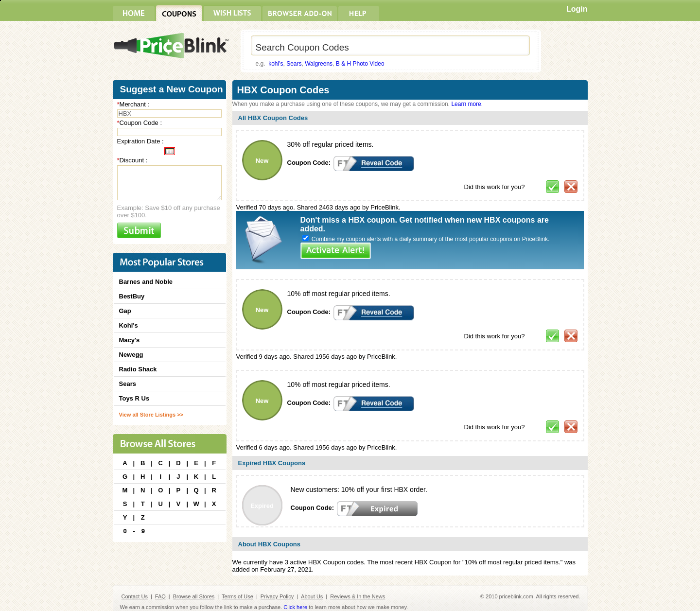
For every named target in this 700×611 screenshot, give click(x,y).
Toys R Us (134, 398)
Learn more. (467, 104)
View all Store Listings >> (151, 415)
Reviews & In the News (357, 596)
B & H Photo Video (360, 63)
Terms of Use (237, 596)
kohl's (275, 63)
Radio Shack (138, 369)
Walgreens (318, 63)
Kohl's (128, 325)
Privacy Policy (277, 596)
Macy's (129, 340)
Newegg (131, 354)
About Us (312, 596)
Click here (295, 607)
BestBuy (132, 296)
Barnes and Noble (146, 281)
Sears (293, 63)
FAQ (160, 596)
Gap (125, 310)
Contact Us (135, 596)
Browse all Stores (194, 596)
